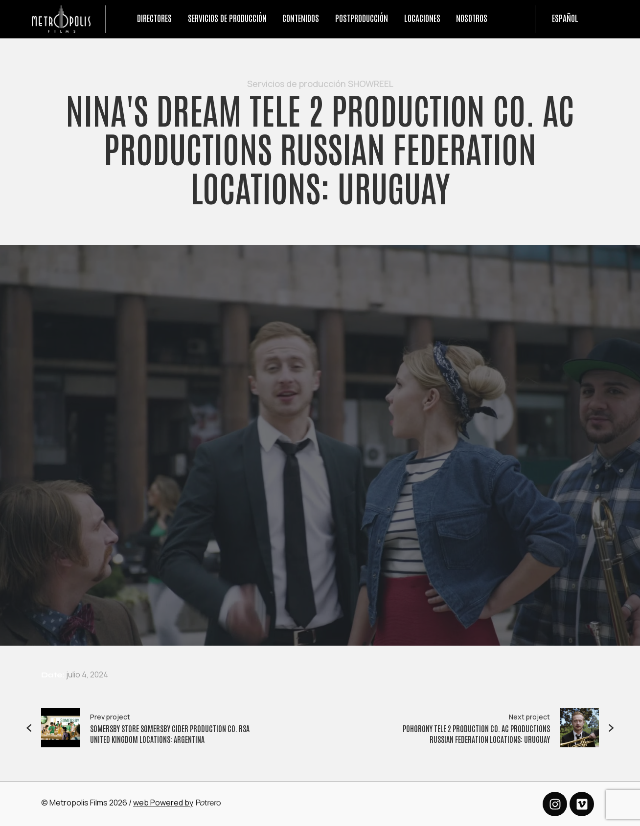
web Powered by (163, 802)
